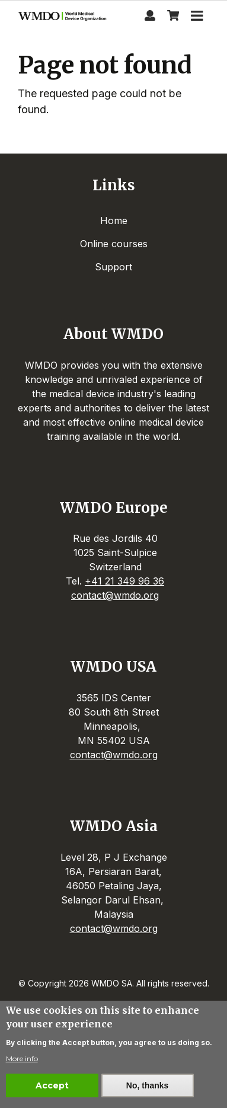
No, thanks (147, 1086)
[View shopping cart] (173, 17)
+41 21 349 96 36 (124, 581)
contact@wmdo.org (115, 595)
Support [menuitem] (113, 267)
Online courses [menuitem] (114, 244)
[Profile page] (150, 17)
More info (22, 1059)
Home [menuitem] (113, 220)
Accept (52, 1086)
